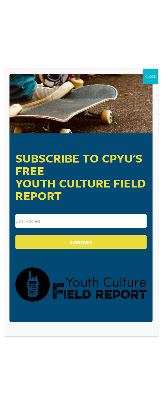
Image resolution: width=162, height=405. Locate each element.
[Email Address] (81, 221)
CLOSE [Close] (150, 76)
